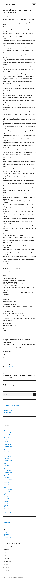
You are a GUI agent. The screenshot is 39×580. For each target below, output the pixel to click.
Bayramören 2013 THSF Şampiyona (12, 405)
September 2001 (8, 493)
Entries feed (7, 534)
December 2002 (8, 479)
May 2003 (6, 475)
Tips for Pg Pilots (7, 558)
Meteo (4, 555)
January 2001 (7, 501)
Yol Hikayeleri (6, 567)
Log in (5, 532)
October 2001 (7, 491)
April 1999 (6, 508)
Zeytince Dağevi (8, 410)
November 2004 (8, 458)
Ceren (5, 408)
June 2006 (6, 441)
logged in (11, 366)
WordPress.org (7, 537)
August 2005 (7, 448)
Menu (34, 4)
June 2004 (6, 462)
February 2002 (7, 487)
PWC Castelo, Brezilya (9, 407)
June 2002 (6, 484)
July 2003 (6, 474)
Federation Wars (7, 561)
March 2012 (7, 430)
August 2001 (7, 494)
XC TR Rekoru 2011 (7, 546)
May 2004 (6, 463)
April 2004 (6, 465)
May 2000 (6, 505)
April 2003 (6, 477)
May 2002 (6, 486)
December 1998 (8, 510)
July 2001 (6, 496)
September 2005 (8, 446)
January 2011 (7, 436)
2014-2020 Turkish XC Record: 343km (12, 543)
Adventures (6, 570)
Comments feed (8, 535)
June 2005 (6, 451)
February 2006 (7, 444)
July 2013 (6, 429)
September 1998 (8, 512)
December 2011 (7, 432)
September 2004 (8, 460)
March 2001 (7, 500)
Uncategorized (7, 522)
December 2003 (8, 468)
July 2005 (6, 449)
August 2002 (7, 481)
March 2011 (7, 434)
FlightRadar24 (7, 412)
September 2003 (8, 472)
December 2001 (8, 489)
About (4, 573)
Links (4, 552)
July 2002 (6, 482)
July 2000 (6, 503)
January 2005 (7, 456)
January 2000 (7, 506)
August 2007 (7, 439)
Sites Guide (6, 564)
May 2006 (6, 443)
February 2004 (7, 467)
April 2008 (6, 437)
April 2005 (6, 455)
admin (6, 357)
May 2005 (6, 453)
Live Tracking (6, 549)
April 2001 (6, 498)
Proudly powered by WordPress (17, 577)
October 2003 (7, 470)
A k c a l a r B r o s (9, 4)
